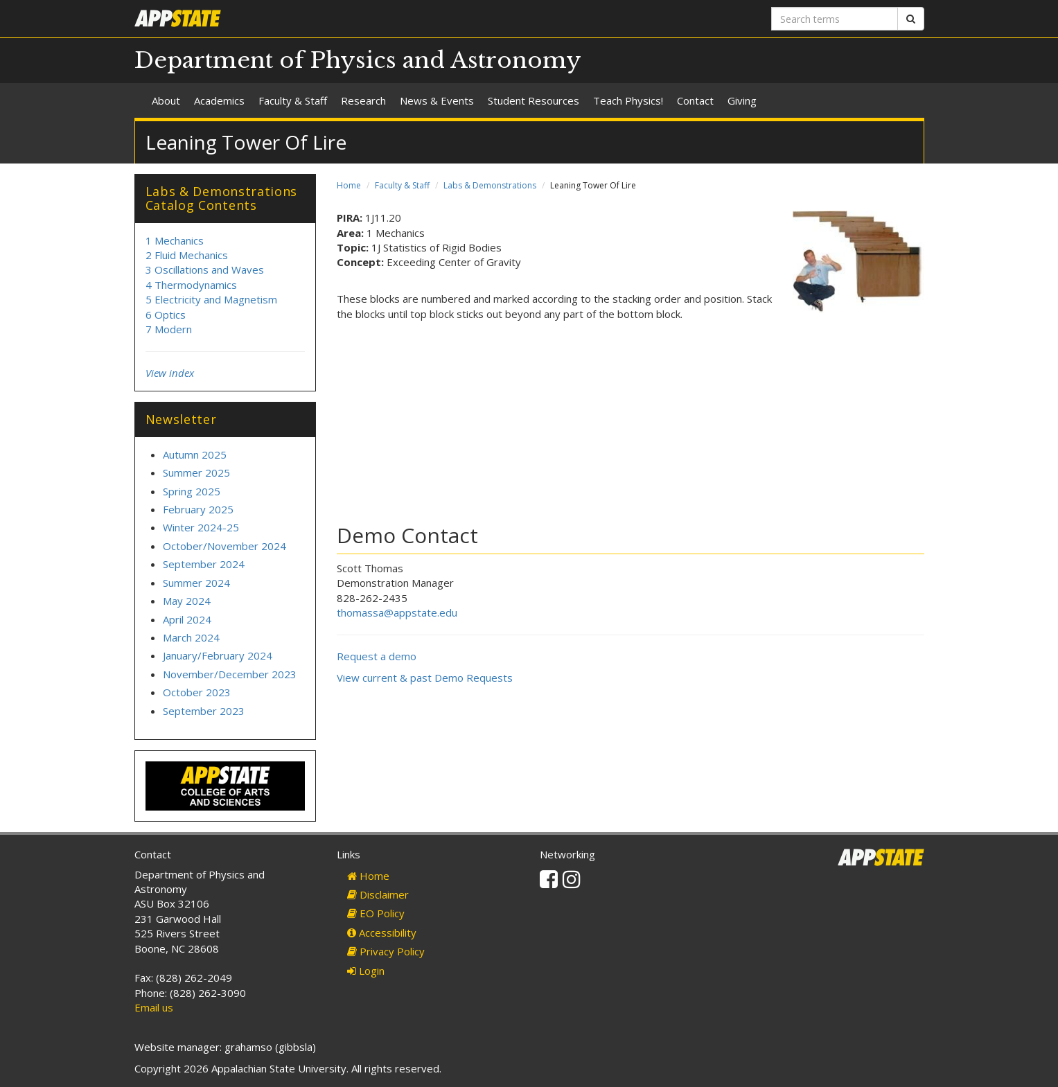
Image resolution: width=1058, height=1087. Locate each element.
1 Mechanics (175, 240)
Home (349, 185)
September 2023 (204, 711)
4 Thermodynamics (191, 285)
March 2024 (191, 637)
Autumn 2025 (195, 454)
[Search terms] (834, 18)
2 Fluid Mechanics (187, 255)
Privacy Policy (386, 951)
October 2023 (197, 692)
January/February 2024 (217, 655)
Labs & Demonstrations (489, 185)
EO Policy (376, 913)
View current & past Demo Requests (425, 677)
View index (170, 373)
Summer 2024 (196, 583)
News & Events (437, 100)
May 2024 (187, 601)
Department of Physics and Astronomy (357, 60)
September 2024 (204, 564)
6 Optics (166, 314)
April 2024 (187, 619)
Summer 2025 (196, 472)
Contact (695, 100)
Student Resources (533, 100)
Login (366, 971)
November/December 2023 (230, 674)
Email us (153, 1007)
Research (363, 100)
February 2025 (198, 509)
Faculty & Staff (292, 100)
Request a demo (376, 656)
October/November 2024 (224, 546)
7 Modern (169, 329)
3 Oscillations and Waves (205, 269)
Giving (742, 100)
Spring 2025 (191, 491)
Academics (219, 100)
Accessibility (381, 932)
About (166, 100)
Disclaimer (378, 894)
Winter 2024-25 (201, 527)
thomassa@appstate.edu (397, 612)
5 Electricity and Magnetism (211, 299)
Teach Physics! (628, 100)
